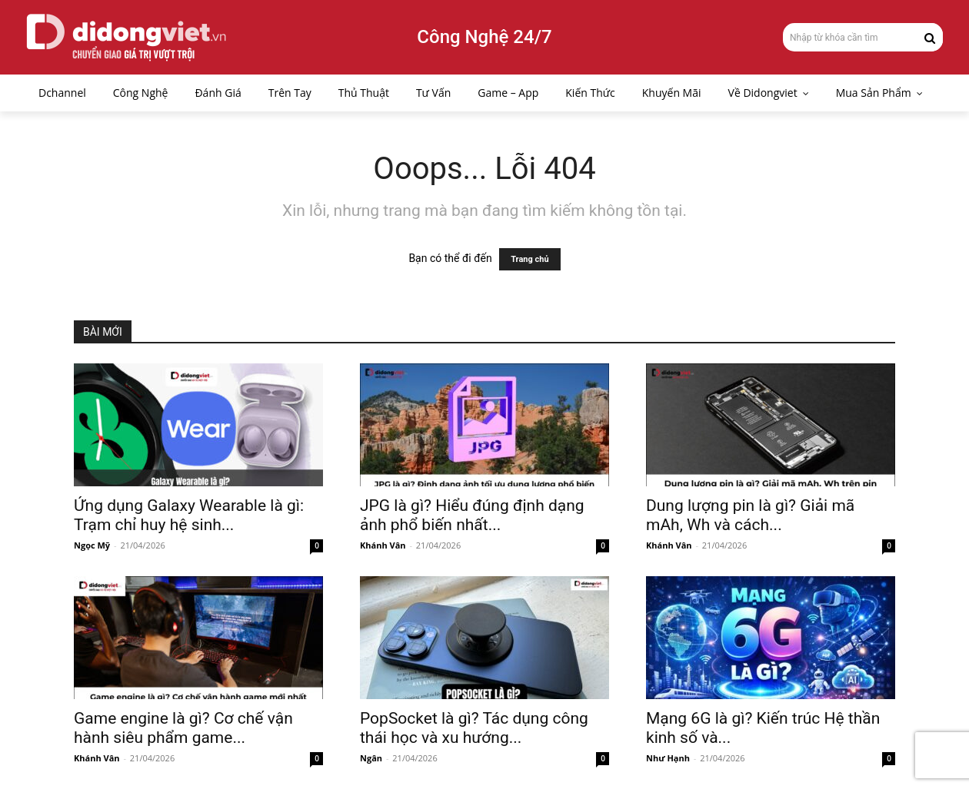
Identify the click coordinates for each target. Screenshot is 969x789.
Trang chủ (529, 259)
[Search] (930, 37)
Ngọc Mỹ (92, 545)
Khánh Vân (383, 545)
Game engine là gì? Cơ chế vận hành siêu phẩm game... (183, 728)
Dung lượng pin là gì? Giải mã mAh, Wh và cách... (750, 515)
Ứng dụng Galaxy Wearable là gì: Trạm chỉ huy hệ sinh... (189, 515)
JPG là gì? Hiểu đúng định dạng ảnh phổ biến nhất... (472, 515)
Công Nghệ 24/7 (484, 37)
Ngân (371, 758)
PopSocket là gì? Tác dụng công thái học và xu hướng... (474, 728)
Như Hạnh (668, 758)
